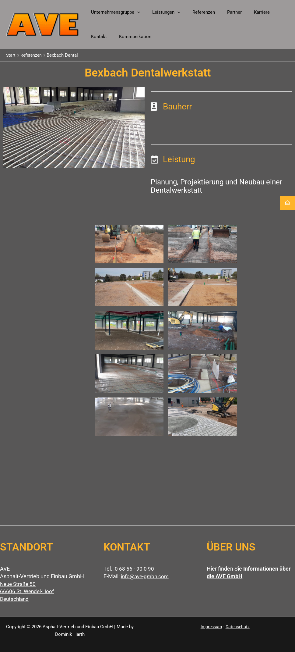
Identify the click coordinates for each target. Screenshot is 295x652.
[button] (136, 12)
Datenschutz (238, 626)
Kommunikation (106, 36)
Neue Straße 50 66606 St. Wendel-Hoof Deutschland (28, 591)
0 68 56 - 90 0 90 (134, 568)
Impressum (210, 626)
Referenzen (196, 12)
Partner (223, 12)
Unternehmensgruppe (114, 12)
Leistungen (162, 12)
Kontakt (273, 12)
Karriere (248, 12)
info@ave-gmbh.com (146, 576)
